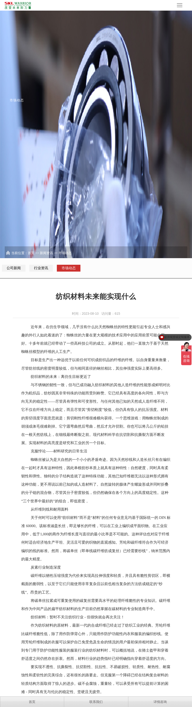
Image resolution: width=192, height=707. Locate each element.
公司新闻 (14, 268)
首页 (31, 253)
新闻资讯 (46, 253)
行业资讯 (41, 268)
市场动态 (65, 253)
